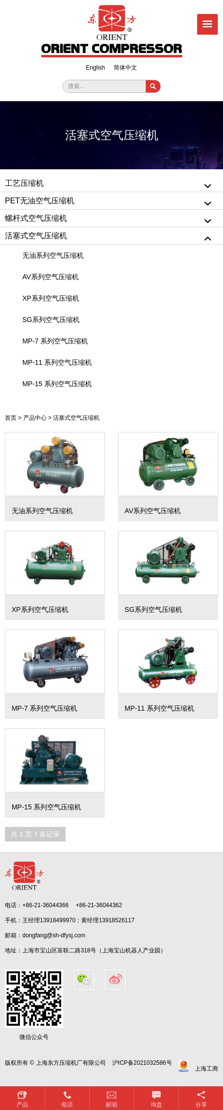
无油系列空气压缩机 (53, 255)
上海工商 (206, 1069)
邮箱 (112, 1104)
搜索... (76, 86)
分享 (201, 1104)
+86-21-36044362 (99, 905)
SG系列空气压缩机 (51, 319)
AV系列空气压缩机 (50, 277)
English (95, 68)
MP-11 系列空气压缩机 (57, 362)
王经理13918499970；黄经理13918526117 (78, 920)
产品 (22, 1104)
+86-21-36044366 (45, 905)
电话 (67, 1104)
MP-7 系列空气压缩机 (55, 341)
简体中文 (125, 68)
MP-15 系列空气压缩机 (57, 384)
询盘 (156, 1104)
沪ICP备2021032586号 (142, 1063)
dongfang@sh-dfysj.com (54, 935)
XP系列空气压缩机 (50, 298)
